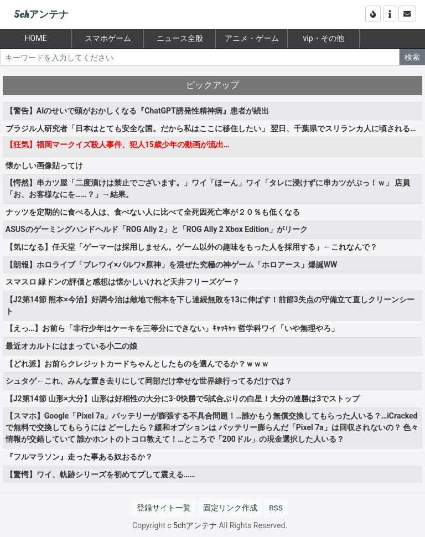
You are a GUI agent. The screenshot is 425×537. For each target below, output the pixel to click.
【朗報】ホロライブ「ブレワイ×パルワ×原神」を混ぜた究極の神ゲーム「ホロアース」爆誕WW (171, 264)
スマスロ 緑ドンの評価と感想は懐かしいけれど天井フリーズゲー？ (123, 281)
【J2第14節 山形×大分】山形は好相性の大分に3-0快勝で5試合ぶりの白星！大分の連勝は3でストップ (183, 398)
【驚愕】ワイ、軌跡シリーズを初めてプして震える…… (100, 474)
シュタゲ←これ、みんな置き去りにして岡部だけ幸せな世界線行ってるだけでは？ (149, 380)
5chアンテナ (41, 15)
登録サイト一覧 (164, 507)
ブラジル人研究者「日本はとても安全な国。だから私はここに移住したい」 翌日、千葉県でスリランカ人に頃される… (211, 128)
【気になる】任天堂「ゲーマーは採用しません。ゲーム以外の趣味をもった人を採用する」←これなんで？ (191, 246)
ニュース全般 (180, 38)
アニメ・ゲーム (252, 38)
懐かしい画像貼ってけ (44, 165)
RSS (275, 507)
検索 (412, 57)
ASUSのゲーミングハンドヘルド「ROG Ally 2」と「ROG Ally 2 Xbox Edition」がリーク (157, 229)
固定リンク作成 (230, 507)
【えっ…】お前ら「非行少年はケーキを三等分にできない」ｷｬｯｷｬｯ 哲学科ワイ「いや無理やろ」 (172, 328)
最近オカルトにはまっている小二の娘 (71, 346)
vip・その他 (323, 38)
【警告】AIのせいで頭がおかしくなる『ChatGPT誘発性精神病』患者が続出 (137, 110)
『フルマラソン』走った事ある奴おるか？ (79, 456)
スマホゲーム (108, 38)
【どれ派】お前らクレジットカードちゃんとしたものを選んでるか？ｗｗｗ (137, 363)
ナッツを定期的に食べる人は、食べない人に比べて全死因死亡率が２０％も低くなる (153, 212)
